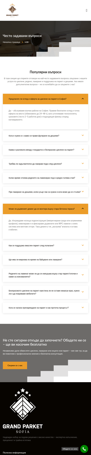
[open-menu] (86, 10)
